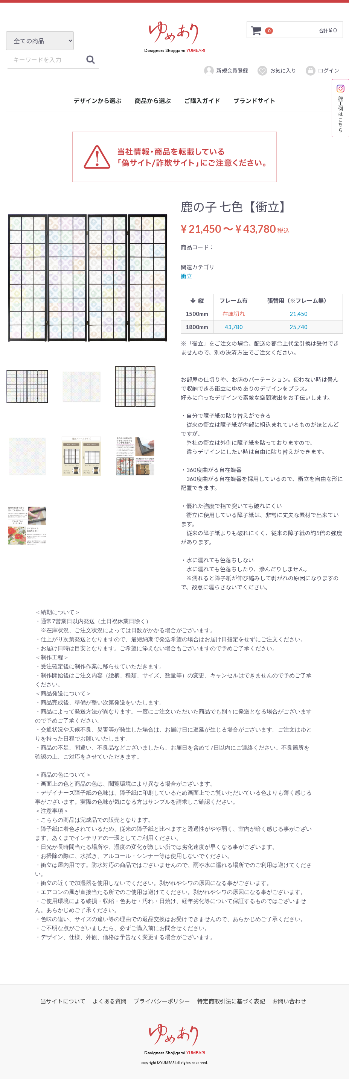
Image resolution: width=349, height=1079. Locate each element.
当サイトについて (62, 1001)
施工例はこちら (340, 108)
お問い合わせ (289, 1001)
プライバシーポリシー (162, 1001)
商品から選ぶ (153, 100)
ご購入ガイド (202, 100)
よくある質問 (109, 1001)
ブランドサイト (254, 100)
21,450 (299, 313)
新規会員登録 (225, 70)
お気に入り (276, 70)
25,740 (299, 326)
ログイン (322, 70)
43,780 (234, 326)
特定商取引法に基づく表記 (231, 1001)
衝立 (186, 276)
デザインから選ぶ (97, 100)
